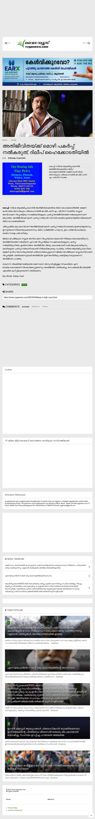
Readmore (55, 643)
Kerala (13, 140)
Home (4, 140)
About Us (51, 799)
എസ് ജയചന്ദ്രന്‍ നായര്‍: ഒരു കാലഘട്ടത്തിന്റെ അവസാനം (41, 667)
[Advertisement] (47, 19)
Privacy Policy (12, 808)
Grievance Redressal (15, 810)
